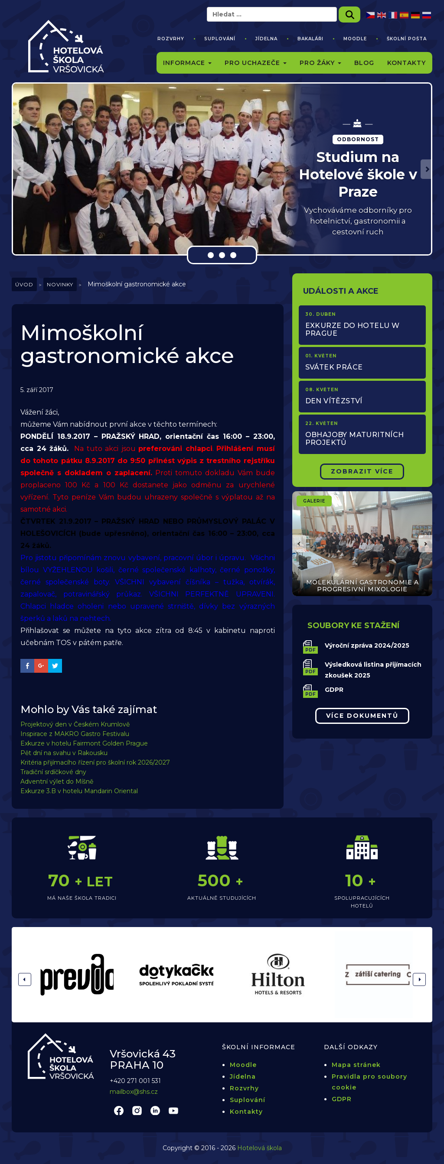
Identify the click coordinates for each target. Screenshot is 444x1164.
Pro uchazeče (256, 63)
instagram (137, 1110)
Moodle (355, 39)
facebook (119, 1110)
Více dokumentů (362, 716)
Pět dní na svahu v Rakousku (64, 753)
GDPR (334, 690)
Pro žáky (320, 63)
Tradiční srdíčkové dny (53, 772)
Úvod (24, 284)
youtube (173, 1110)
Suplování (219, 39)
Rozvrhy (170, 39)
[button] (18, 169)
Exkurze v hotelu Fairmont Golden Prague (84, 743)
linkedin (155, 1110)
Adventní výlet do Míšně (56, 781)
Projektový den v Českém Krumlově (75, 724)
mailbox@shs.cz (134, 1092)
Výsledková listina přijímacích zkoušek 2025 (373, 670)
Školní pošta (407, 39)
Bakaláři (310, 39)
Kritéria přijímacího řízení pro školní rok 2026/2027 (95, 762)
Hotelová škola (259, 1148)
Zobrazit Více (362, 471)
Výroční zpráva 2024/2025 (367, 645)
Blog (364, 63)
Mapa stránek (356, 1065)
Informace (187, 63)
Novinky (60, 284)
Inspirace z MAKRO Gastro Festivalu (74, 734)
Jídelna (266, 39)
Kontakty (406, 63)
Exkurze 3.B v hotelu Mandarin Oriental (79, 791)
